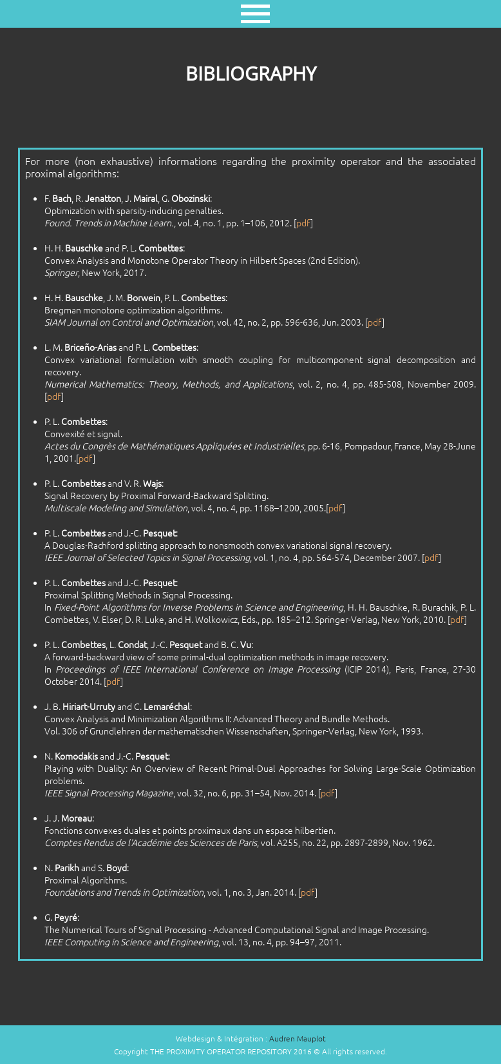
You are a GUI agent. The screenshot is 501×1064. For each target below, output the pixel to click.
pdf (303, 222)
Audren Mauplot (297, 1038)
